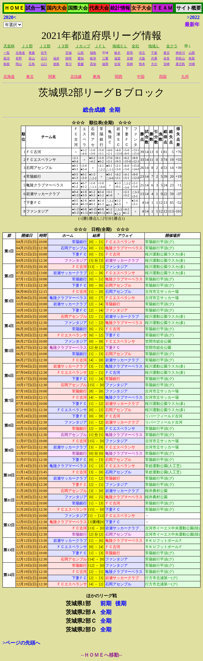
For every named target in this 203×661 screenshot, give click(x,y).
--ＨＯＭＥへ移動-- (101, 655)
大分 (154, 64)
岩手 (44, 52)
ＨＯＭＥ (14, 8)
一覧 (6, 52)
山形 (81, 52)
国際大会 (78, 8)
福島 (93, 52)
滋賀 (117, 58)
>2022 (193, 17)
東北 (30, 76)
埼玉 (142, 52)
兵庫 (154, 58)
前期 (105, 603)
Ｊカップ (82, 46)
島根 (6, 64)
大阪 (142, 58)
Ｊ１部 (27, 46)
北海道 (20, 52)
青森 (32, 52)
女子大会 (141, 8)
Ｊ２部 (44, 46)
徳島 (56, 64)
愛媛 (81, 64)
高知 (93, 64)
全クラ (171, 46)
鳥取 (192, 58)
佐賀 (117, 64)
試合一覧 (35, 8)
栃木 (117, 52)
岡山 (19, 64)
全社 (135, 46)
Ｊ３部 (62, 46)
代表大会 (99, 8)
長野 (19, 58)
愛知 (81, 58)
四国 (163, 76)
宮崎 (166, 64)
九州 (185, 76)
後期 (120, 603)
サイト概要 (188, 8)
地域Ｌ (153, 46)
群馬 (130, 52)
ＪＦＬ (100, 46)
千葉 (154, 52)
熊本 (142, 64)
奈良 (166, 58)
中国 (140, 76)
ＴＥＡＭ (162, 8)
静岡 (68, 58)
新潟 (6, 58)
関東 (52, 76)
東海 (96, 76)
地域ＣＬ (119, 46)
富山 (32, 58)
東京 (166, 52)
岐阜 (93, 58)
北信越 (76, 76)
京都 (130, 58)
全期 (114, 110)
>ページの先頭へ (21, 642)
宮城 (68, 52)
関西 (118, 76)
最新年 (192, 24)
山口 (44, 64)
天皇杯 (9, 46)
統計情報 (120, 8)
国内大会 (57, 8)
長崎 (130, 64)
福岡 (105, 64)
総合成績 (94, 110)
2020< (9, 17)
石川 (44, 58)
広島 (32, 64)
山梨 (192, 52)
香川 (68, 64)
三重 (105, 58)
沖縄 (192, 64)
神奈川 (180, 52)
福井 (56, 58)
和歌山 (180, 58)
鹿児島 (180, 64)
